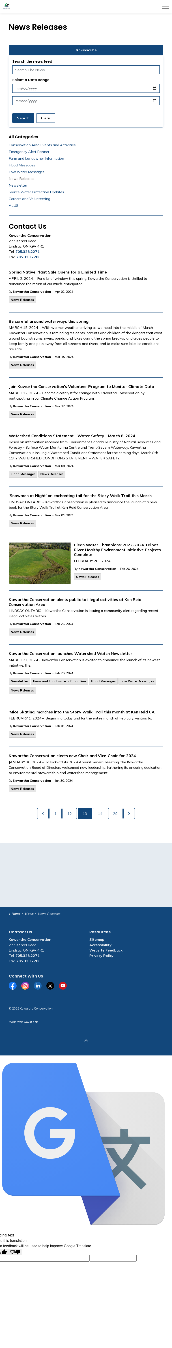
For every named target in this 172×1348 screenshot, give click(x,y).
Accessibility (100, 945)
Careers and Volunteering (29, 198)
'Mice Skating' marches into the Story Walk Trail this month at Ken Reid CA (82, 712)
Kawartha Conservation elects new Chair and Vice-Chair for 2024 (72, 755)
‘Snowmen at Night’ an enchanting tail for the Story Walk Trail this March (80, 495)
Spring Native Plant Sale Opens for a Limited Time (58, 272)
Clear (45, 118)
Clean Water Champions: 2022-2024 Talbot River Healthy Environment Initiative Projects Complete (117, 550)
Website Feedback (106, 950)
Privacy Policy (101, 955)
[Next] (129, 813)
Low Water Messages (137, 681)
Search (23, 118)
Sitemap (96, 939)
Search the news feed (32, 61)
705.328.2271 (27, 251)
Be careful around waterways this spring (48, 321)
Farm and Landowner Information (59, 681)
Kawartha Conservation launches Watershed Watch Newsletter (70, 653)
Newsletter (19, 681)
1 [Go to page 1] (55, 813)
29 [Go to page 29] (115, 813)
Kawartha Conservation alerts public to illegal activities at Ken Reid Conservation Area (75, 602)
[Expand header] (165, 6)
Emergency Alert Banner (29, 151)
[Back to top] (86, 1040)
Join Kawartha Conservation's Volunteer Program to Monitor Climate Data (81, 386)
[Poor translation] (15, 1252)
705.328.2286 (28, 257)
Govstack (31, 1022)
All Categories (23, 137)
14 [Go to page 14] (100, 813)
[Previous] (43, 813)
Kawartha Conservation (32, 292)
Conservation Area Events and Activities (42, 145)
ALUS (13, 205)
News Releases (22, 300)
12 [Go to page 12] (69, 813)
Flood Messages (23, 474)
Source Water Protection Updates (36, 192)
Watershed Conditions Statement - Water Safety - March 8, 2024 (72, 435)
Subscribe (86, 49)
